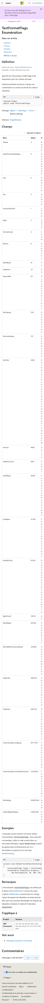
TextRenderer (18, 891)
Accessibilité (25, 996)
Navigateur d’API (14, 21)
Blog (20, 986)
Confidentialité (7, 990)
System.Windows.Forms (23, 67)
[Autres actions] (40, 21)
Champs (7, 46)
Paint (31, 847)
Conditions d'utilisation (10, 996)
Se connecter (37, 3)
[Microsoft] (22, 3)
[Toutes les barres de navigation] (4, 21)
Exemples (7, 49)
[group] (22, 480)
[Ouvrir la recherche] (29, 3)
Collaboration (31, 986)
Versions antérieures (9, 986)
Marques (5, 1000)
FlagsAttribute (15, 120)
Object (12, 110)
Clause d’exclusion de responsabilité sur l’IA (17, 983)
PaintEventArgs (8, 853)
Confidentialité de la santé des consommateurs (18, 993)
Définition (7, 43)
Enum (31, 110)
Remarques (8, 52)
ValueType (22, 110)
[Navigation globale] (2, 3)
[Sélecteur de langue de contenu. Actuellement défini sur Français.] (7, 967)
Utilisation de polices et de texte (19, 940)
